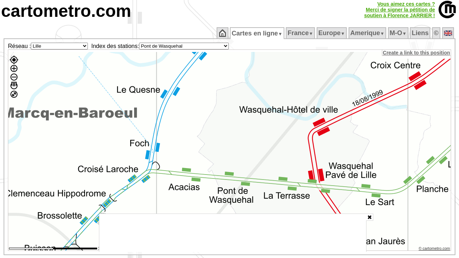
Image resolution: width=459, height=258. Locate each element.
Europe (332, 33)
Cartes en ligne (257, 33)
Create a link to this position (416, 53)
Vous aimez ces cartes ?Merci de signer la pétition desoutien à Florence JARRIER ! (399, 9)
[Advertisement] (232, 233)
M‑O (398, 33)
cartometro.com (66, 10)
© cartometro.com (435, 249)
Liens (420, 33)
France (300, 33)
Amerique (368, 33)
